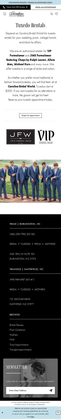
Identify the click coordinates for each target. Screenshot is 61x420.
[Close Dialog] (3, 413)
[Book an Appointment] (46, 7)
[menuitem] (15, 7)
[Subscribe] (50, 391)
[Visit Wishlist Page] (56, 14)
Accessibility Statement (36, 405)
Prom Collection (17, 330)
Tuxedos (25, 244)
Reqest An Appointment (30, 116)
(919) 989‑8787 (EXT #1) (22, 279)
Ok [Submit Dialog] (58, 414)
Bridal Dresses (16, 325)
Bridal (13, 244)
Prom (37, 244)
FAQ (12, 340)
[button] (4, 14)
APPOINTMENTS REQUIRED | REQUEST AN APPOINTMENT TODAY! (30, 2)
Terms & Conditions (42, 403)
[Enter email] (30, 391)
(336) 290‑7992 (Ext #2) (22, 234)
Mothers (50, 244)
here (32, 418)
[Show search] (51, 14)
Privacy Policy (21, 405)
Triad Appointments (19, 345)
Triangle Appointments (20, 350)
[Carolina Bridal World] (16, 14)
